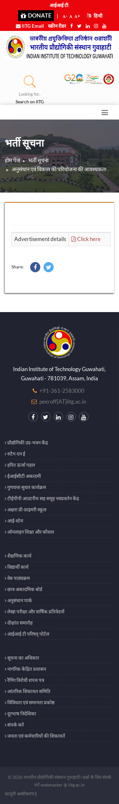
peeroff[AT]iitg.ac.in (62, 401)
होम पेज (12, 160)
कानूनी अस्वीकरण (19, 793)
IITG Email (30, 26)
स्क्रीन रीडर (57, 26)
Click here (86, 239)
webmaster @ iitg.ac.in (63, 784)
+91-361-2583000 (61, 390)
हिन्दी (94, 15)
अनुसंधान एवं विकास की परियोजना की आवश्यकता (59, 169)
